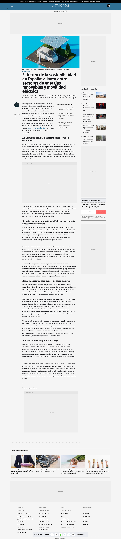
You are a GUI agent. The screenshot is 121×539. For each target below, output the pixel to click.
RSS (62, 516)
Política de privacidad (68, 521)
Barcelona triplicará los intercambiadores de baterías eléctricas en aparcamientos (65, 124)
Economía (20, 524)
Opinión (20, 527)
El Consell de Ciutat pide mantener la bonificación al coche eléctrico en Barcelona (66, 115)
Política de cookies (67, 524)
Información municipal (25, 530)
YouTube (86, 521)
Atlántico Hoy (44, 521)
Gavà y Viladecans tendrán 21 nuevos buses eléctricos (66, 109)
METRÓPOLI (16, 109)
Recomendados (26, 71)
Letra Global (43, 519)
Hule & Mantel (44, 527)
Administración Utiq (68, 527)
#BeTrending (21, 532)
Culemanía (42, 516)
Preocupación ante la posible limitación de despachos (36, 1)
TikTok (85, 519)
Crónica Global (44, 511)
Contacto (64, 513)
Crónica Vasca (44, 513)
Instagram (86, 516)
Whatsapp (86, 524)
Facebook (86, 513)
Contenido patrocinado (29, 444)
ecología (45, 444)
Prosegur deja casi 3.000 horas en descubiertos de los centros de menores (85, 1)
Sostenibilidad (18, 444)
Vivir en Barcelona (23, 513)
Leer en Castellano (5, 9)
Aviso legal (65, 519)
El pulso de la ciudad (24, 516)
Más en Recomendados (19, 451)
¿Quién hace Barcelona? (25, 519)
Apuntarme (101, 212)
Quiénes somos (66, 511)
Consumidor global (45, 524)
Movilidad (39, 444)
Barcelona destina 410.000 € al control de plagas (59, 1)
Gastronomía (21, 521)
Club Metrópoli (44, 530)
